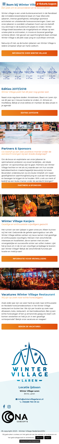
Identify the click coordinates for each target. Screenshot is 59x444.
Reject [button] (48, 437)
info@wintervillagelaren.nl (29, 399)
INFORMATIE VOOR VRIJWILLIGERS (29, 259)
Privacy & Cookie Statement (30, 441)
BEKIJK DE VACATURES (29, 326)
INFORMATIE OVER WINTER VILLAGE (29, 53)
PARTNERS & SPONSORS (29, 185)
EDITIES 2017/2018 (29, 113)
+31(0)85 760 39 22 (29, 402)
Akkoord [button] (39, 437)
